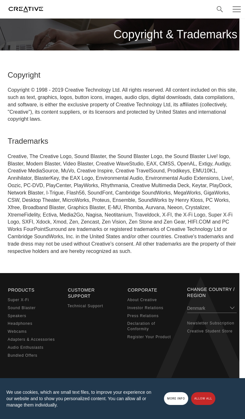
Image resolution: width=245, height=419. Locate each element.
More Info (176, 398)
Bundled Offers (22, 355)
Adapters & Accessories (31, 339)
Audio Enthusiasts (25, 347)
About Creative (142, 299)
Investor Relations (145, 307)
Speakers (17, 315)
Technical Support (85, 305)
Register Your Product (149, 336)
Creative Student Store (210, 331)
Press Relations (143, 315)
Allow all (203, 398)
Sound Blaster (22, 307)
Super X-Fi (18, 299)
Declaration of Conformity (141, 326)
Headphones (20, 323)
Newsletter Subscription (210, 323)
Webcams (17, 331)
